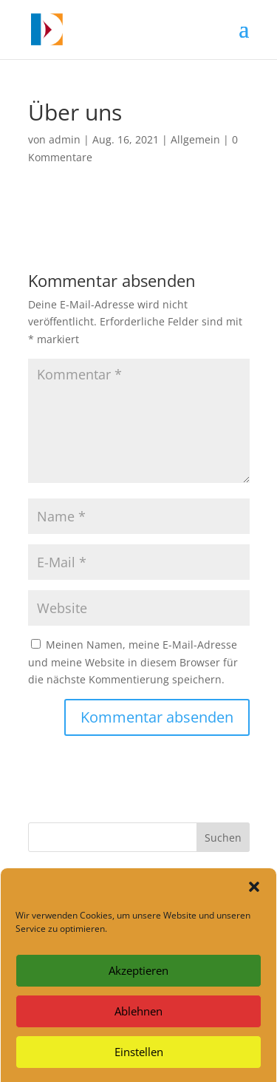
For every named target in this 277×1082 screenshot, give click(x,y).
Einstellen (138, 1059)
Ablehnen (138, 1018)
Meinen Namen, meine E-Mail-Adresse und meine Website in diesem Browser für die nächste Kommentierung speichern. (133, 662)
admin (65, 139)
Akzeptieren (138, 977)
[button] (254, 894)
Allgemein (195, 139)
